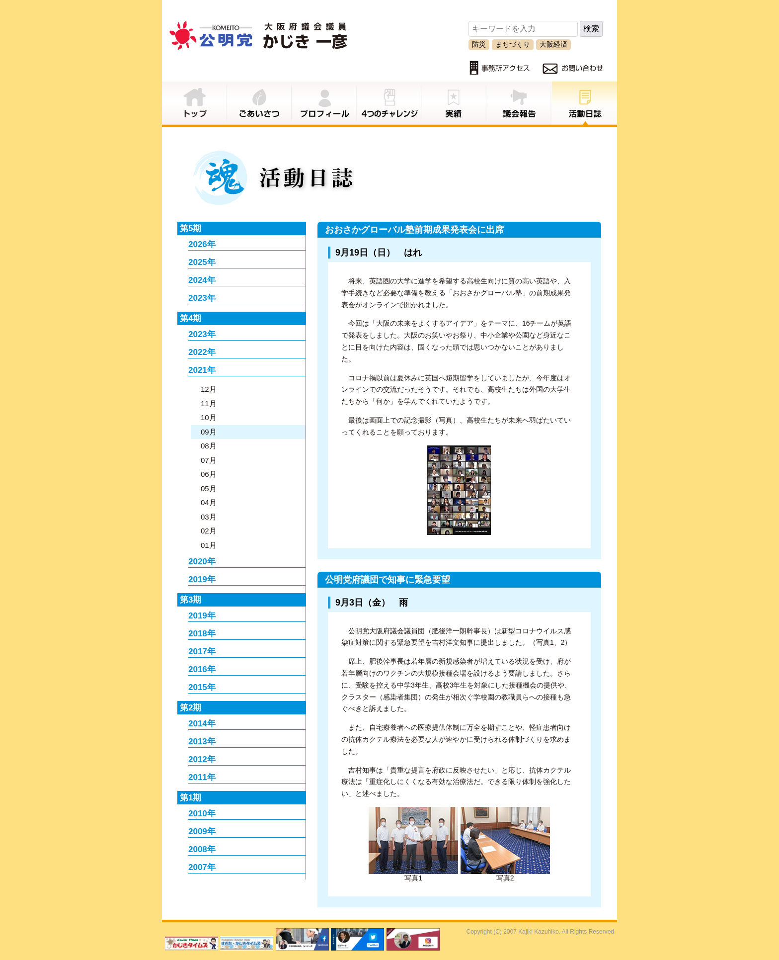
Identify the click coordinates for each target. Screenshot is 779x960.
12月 (209, 389)
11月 (209, 403)
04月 (209, 502)
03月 (209, 517)
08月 (209, 445)
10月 (209, 417)
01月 (209, 545)
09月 (209, 432)
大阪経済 (553, 44)
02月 (209, 530)
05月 (209, 488)
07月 (209, 460)
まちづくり (512, 44)
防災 (479, 44)
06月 (209, 474)
